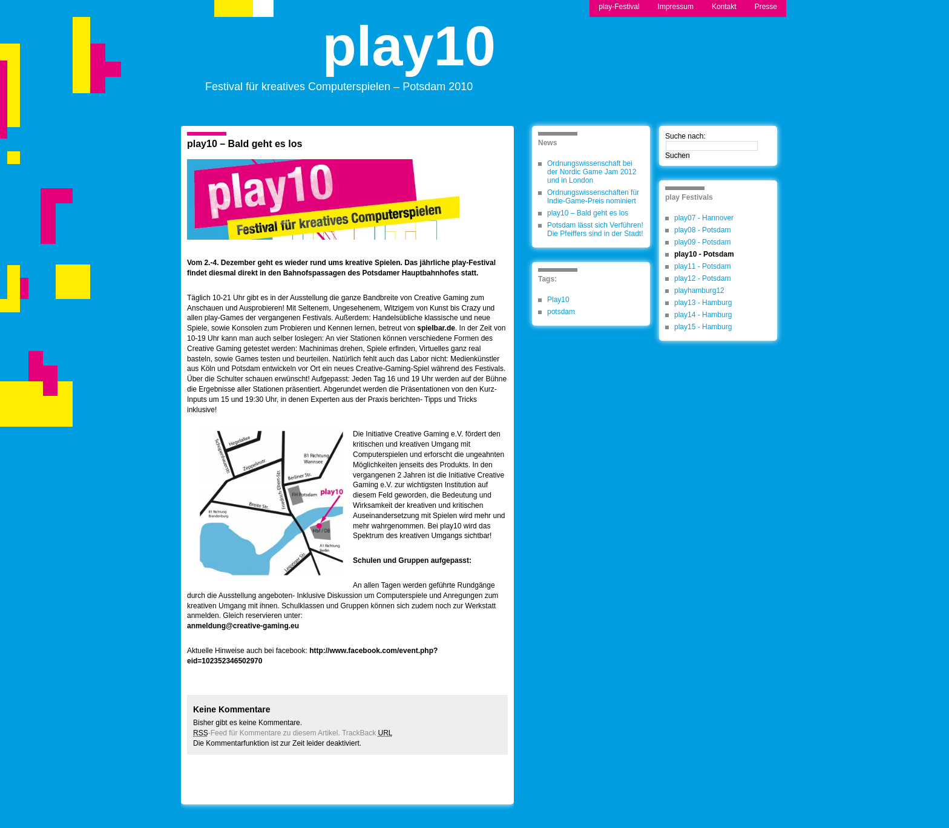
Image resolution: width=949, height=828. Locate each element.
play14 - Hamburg (703, 314)
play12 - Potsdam (702, 278)
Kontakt (724, 6)
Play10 (558, 299)
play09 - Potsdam (702, 242)
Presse (766, 6)
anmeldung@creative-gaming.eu (243, 626)
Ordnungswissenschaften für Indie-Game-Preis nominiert (593, 196)
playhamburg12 (699, 290)
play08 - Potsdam (702, 230)
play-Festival (619, 6)
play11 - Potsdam (702, 266)
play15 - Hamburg (703, 327)
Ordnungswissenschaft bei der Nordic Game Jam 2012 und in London (591, 172)
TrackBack (367, 733)
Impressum (676, 6)
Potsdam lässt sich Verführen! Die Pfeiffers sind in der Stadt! (595, 229)
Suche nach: (685, 136)
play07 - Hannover (704, 218)
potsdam (561, 311)
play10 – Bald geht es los (244, 144)
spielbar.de (436, 328)
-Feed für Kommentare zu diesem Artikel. (266, 733)
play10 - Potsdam (704, 254)
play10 (409, 56)
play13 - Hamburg (703, 302)
